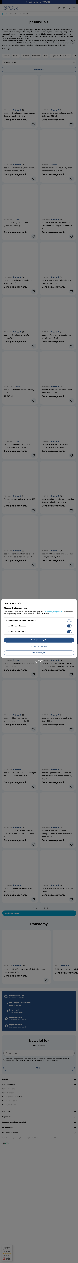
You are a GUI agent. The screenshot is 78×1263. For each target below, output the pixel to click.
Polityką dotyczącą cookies (53, 612)
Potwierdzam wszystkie (39, 640)
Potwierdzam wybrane (39, 646)
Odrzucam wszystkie (39, 653)
